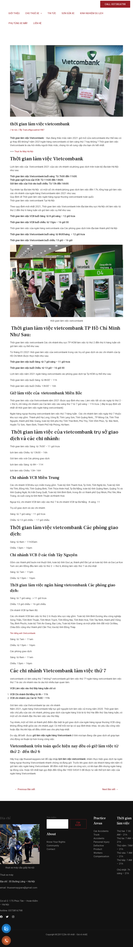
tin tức (15, 129)
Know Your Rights (56, 841)
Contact (51, 849)
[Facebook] (1, 916)
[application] (38, 13)
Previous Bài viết (25, 789)
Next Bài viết (110, 789)
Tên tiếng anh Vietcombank (24, 633)
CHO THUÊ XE (32, 13)
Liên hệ (12, 23)
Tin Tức (49, 13)
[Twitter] (7, 916)
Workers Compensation (104, 864)
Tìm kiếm (51, 817)
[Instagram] (13, 916)
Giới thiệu (13, 13)
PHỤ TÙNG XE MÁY (112, 13)
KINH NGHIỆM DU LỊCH (86, 13)
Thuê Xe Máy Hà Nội (24, 151)
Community (53, 845)
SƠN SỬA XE (64, 13)
